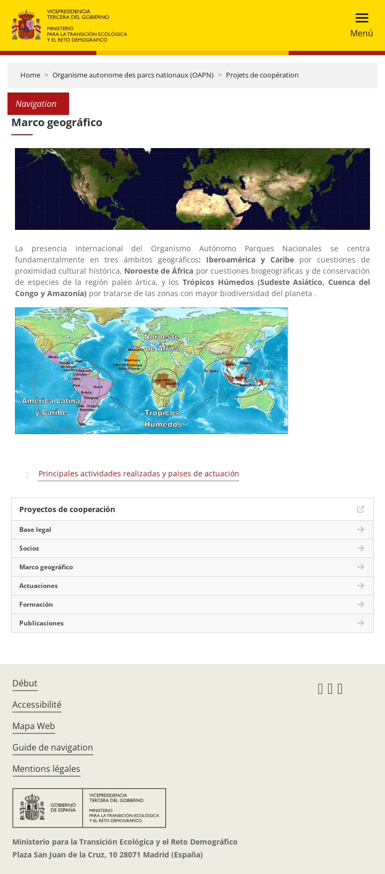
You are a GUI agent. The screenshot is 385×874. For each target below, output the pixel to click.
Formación (36, 604)
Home (30, 75)
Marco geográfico (46, 566)
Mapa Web (33, 726)
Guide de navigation (52, 747)
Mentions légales (46, 769)
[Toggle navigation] (358, 25)
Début (24, 683)
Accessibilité (37, 704)
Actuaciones (38, 585)
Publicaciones (41, 623)
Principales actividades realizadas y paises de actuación (139, 473)
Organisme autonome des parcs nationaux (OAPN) (133, 75)
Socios (29, 548)
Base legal (35, 529)
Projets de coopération (262, 75)
